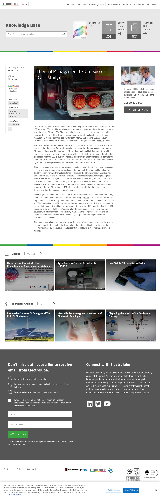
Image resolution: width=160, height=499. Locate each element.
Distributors (139, 4)
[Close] (156, 491)
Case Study (13, 103)
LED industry (39, 129)
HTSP (86, 197)
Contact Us (152, 4)
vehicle (101, 140)
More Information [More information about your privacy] (15, 496)
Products (71, 4)
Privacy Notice (67, 441)
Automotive (14, 124)
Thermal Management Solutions (14, 113)
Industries (82, 4)
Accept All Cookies (131, 491)
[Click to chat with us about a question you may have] (157, 18)
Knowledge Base (96, 4)
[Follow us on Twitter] (98, 403)
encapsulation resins (71, 135)
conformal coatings (89, 135)
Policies (20, 469)
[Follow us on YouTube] (107, 403)
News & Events (113, 4)
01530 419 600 (133, 102)
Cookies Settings (113, 491)
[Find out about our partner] (76, 470)
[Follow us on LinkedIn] (89, 403)
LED (10, 129)
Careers (30, 469)
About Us (127, 4)
